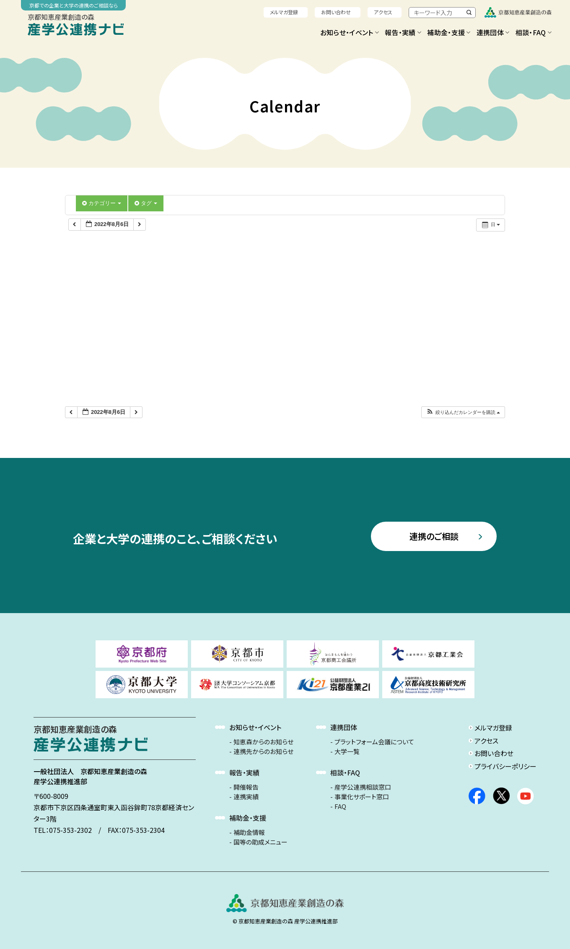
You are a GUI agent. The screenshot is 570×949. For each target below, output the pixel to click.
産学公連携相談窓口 (362, 787)
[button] (463, 412)
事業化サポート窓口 (361, 797)
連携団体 (493, 32)
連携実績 (246, 797)
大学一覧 (347, 751)
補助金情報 (249, 832)
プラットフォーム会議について (374, 742)
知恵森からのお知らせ (263, 742)
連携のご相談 (434, 536)
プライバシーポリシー (505, 766)
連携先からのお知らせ (263, 751)
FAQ (340, 806)
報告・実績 (403, 32)
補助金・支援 (448, 32)
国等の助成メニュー (260, 842)
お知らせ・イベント (349, 32)
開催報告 (246, 787)
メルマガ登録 (284, 12)
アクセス (383, 12)
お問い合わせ (336, 12)
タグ (146, 203)
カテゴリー (101, 203)
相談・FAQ (534, 32)
